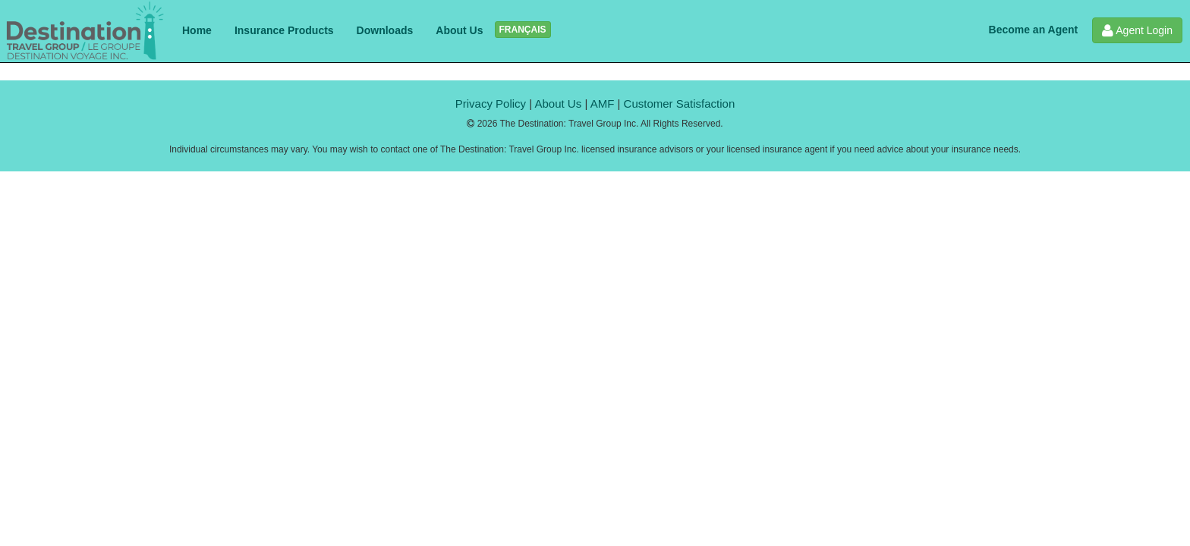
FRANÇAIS (522, 29)
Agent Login (1137, 30)
